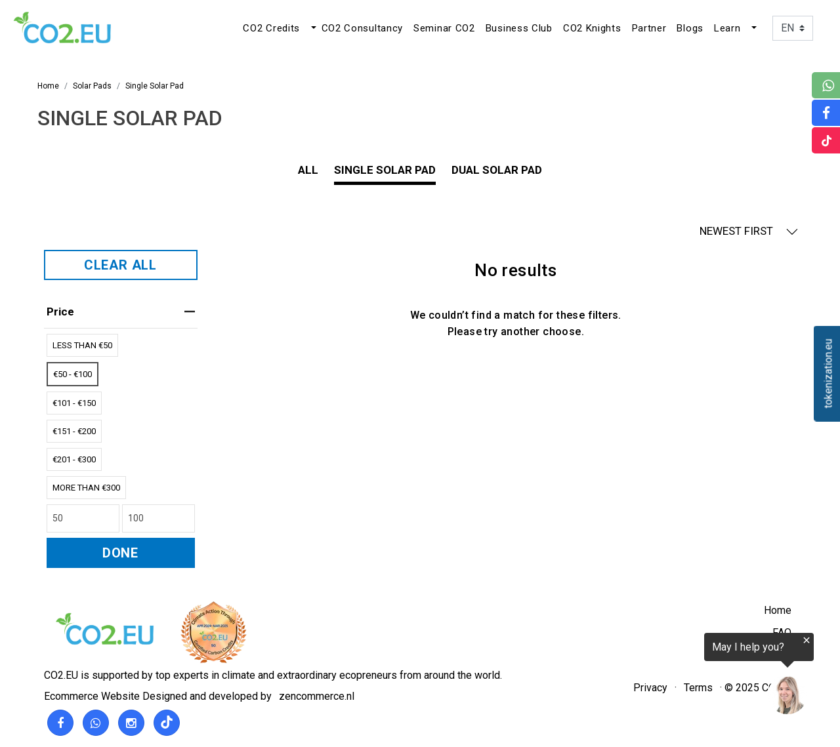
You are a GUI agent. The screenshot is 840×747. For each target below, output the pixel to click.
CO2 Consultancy (363, 28)
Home (777, 610)
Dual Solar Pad (497, 169)
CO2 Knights (592, 28)
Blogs (690, 28)
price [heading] (121, 311)
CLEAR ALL (120, 265)
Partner (649, 28)
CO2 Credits (271, 28)
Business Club (519, 28)
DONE (120, 553)
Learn (727, 28)
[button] (312, 28)
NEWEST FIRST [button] (749, 231)
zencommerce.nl (316, 696)
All (308, 169)
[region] (678, 676)
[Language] (792, 28)
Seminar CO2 (444, 28)
